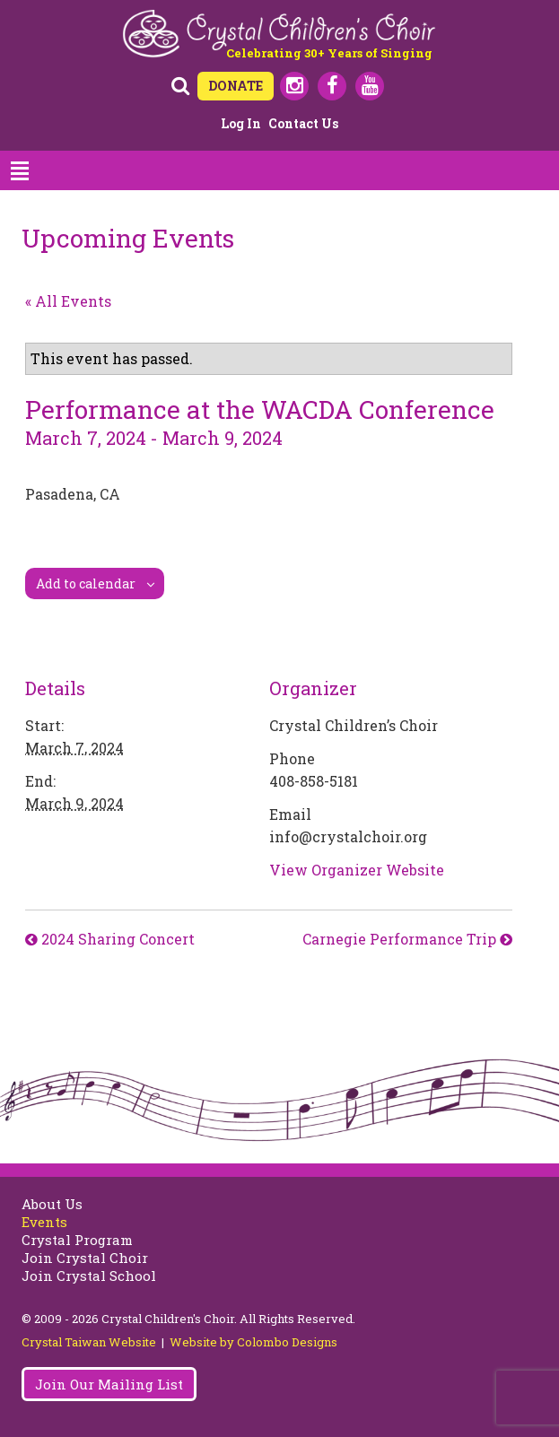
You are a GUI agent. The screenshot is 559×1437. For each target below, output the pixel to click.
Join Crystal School (89, 1276)
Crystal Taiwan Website (89, 1342)
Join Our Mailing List (109, 1384)
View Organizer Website (356, 869)
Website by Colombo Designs (253, 1342)
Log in (241, 123)
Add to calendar (85, 583)
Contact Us (303, 123)
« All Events (68, 301)
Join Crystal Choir (85, 1258)
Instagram (294, 86)
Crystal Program (77, 1240)
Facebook (332, 86)
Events (44, 1222)
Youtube (369, 86)
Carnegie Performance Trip (401, 938)
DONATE (235, 85)
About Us (52, 1204)
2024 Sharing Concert (116, 938)
